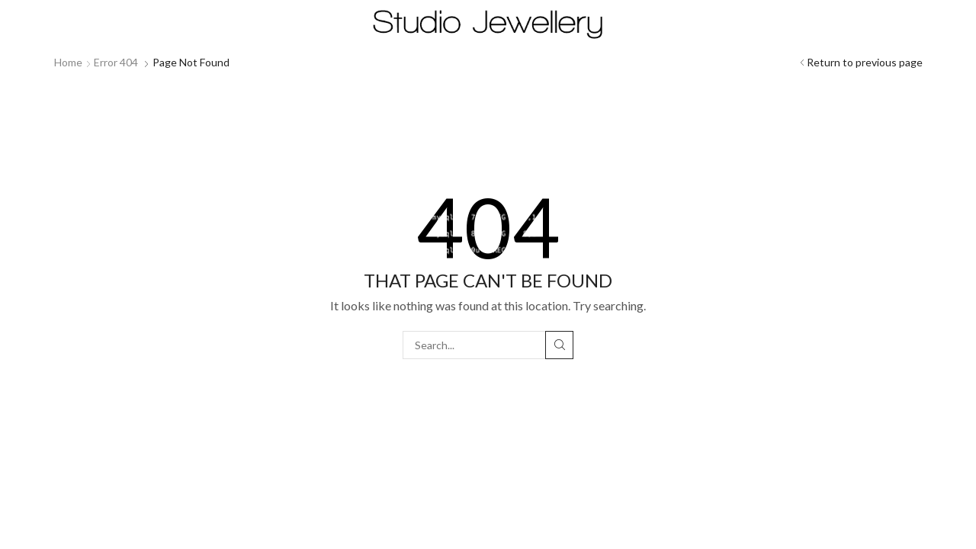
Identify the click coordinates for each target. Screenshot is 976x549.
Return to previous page (865, 62)
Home (68, 62)
